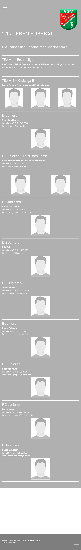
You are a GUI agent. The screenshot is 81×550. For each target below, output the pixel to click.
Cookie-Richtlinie (21, 540)
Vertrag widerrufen (34, 540)
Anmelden (76, 544)
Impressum (5, 540)
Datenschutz (12, 540)
